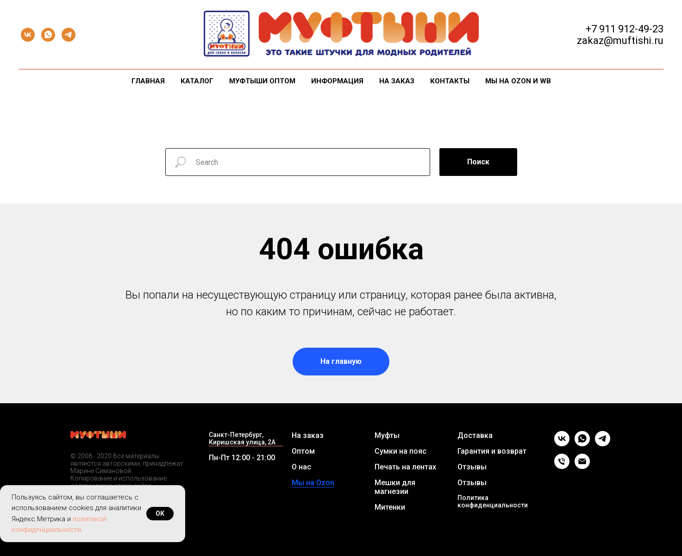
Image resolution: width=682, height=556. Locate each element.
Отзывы (472, 466)
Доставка (475, 435)
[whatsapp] (48, 35)
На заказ (396, 81)
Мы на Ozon (313, 482)
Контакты (449, 81)
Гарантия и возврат (491, 451)
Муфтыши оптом (262, 81)
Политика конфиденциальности (492, 501)
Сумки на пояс (400, 451)
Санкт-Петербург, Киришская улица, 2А (242, 438)
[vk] (28, 35)
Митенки (390, 507)
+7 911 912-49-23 (624, 29)
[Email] (582, 466)
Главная (148, 81)
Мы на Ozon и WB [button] (518, 81)
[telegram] (68, 35)
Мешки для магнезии (395, 487)
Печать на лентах (405, 466)
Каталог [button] (197, 81)
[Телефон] (561, 466)
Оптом (303, 451)
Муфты (387, 435)
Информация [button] (337, 81)
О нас (301, 466)
